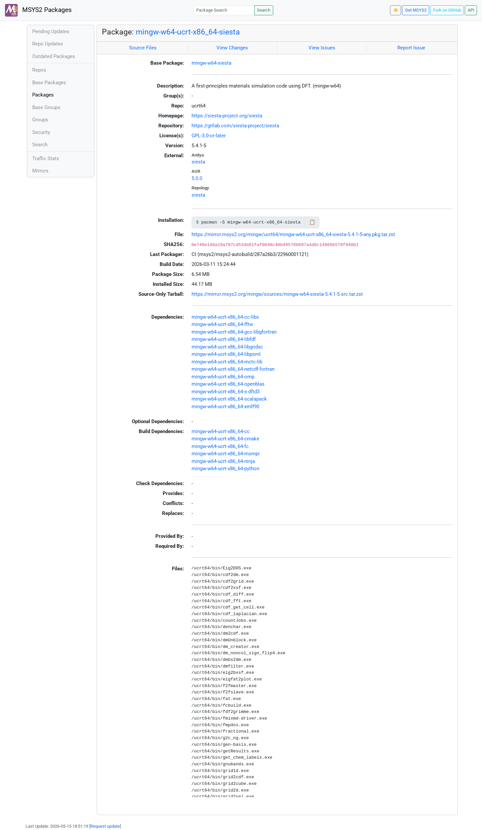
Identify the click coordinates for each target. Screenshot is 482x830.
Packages (43, 95)
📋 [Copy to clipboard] (312, 222)
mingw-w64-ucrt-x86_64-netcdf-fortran (233, 369)
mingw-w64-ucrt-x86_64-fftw (222, 324)
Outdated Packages (53, 56)
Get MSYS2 (416, 10)
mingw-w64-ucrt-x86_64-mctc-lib (227, 362)
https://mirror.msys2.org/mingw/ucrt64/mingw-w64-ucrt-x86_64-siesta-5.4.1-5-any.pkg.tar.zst (293, 234)
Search (263, 10)
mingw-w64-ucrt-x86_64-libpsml (226, 354)
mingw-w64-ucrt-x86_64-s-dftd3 (226, 392)
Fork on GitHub (447, 10)
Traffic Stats (45, 158)
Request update (105, 826)
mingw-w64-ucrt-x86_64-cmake (225, 439)
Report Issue (411, 48)
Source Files (143, 48)
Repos (39, 70)
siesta (198, 162)
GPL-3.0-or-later (209, 136)
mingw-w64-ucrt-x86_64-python (225, 469)
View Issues (321, 48)
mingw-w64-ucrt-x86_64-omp (223, 377)
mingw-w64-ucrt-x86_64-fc (220, 446)
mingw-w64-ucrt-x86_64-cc (221, 431)
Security (41, 132)
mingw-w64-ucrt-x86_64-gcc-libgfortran (234, 332)
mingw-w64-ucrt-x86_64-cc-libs (225, 317)
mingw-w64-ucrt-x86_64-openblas (228, 384)
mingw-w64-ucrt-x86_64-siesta (188, 32)
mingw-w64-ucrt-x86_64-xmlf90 (225, 407)
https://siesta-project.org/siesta (227, 116)
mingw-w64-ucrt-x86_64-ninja (223, 461)
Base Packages (49, 83)
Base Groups (46, 107)
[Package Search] (224, 10)
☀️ (395, 10)
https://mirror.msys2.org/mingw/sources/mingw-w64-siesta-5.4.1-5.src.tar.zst (277, 294)
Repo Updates (47, 44)
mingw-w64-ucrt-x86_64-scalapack (229, 399)
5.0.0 (197, 178)
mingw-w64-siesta (211, 63)
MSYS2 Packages (38, 10)
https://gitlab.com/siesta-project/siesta (235, 126)
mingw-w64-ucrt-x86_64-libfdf (224, 339)
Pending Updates (50, 31)
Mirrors (40, 171)
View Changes (232, 48)
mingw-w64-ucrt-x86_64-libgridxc (227, 347)
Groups (40, 120)
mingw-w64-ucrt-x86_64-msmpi (226, 454)
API (471, 10)
